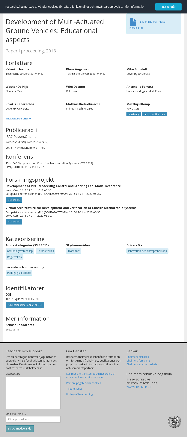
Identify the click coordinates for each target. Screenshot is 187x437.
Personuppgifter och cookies (83, 383)
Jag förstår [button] (168, 6)
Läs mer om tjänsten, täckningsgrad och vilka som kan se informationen (90, 375)
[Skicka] (20, 428)
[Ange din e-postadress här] (33, 419)
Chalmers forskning (138, 360)
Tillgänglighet (74, 388)
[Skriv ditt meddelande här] (33, 392)
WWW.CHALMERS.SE (139, 387)
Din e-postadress (16, 413)
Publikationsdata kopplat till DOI (25, 304)
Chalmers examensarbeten (142, 364)
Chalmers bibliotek (137, 357)
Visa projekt (14, 199)
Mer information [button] (134, 6)
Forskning (134, 114)
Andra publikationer (154, 114)
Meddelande (13, 373)
